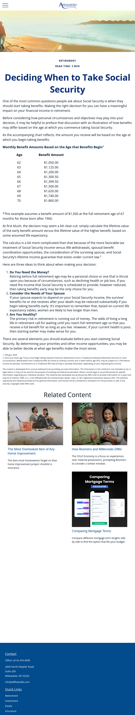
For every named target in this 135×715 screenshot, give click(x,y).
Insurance (10, 711)
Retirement (11, 695)
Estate (8, 706)
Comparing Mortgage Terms (91, 531)
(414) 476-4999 (21, 660)
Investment (11, 701)
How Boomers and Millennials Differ (97, 449)
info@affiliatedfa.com (17, 682)
